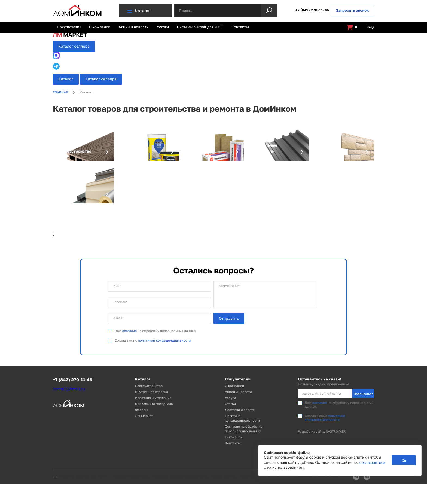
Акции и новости (133, 27)
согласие (129, 331)
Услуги (163, 27)
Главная (60, 92)
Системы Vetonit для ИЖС (200, 27)
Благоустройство (149, 386)
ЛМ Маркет (144, 416)
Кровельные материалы (154, 404)
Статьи (230, 404)
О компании (100, 27)
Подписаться (363, 393)
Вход (367, 27)
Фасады (141, 410)
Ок (403, 460)
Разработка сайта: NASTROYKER (322, 431)
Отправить (229, 318)
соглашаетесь (372, 462)
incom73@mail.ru (69, 389)
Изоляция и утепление (153, 398)
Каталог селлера (74, 46)
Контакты (240, 27)
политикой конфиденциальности (164, 340)
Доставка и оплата (240, 410)
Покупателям (69, 27)
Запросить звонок (352, 10)
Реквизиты (233, 437)
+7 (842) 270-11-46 (312, 10)
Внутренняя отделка (151, 392)
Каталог (139, 10)
